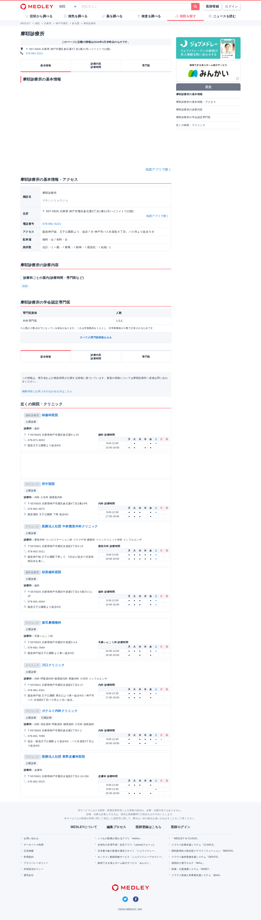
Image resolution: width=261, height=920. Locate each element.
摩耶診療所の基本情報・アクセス (196, 101)
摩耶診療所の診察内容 (189, 109)
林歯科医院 (50, 415)
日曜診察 (46, 717)
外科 (25, 286)
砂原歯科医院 (51, 572)
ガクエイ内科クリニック (59, 710)
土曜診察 (31, 421)
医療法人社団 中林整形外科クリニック (70, 526)
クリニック (32, 484)
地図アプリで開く (158, 169)
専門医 (146, 65)
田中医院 (48, 484)
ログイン (231, 6)
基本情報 (45, 65)
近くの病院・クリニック (190, 125)
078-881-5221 (34, 53)
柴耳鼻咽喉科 (51, 622)
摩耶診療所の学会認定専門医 (193, 117)
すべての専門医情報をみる (96, 337)
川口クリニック (53, 665)
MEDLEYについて (84, 827)
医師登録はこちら (149, 827)
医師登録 (212, 6)
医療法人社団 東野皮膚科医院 (63, 756)
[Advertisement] (97, 465)
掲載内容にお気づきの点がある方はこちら (47, 391)
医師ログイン (180, 827)
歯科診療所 (32, 415)
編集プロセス (116, 827)
